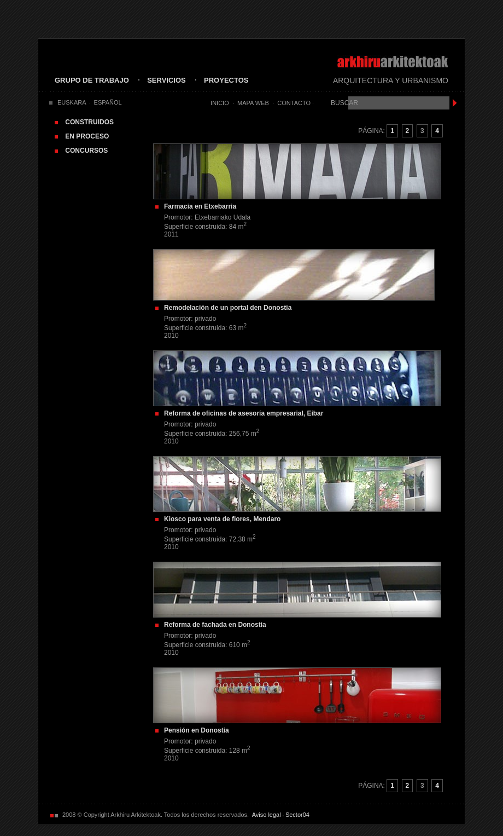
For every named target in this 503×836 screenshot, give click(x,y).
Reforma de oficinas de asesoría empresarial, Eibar (243, 413)
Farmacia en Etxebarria (200, 206)
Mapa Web (253, 103)
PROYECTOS (226, 80)
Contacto (294, 103)
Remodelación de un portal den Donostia (227, 308)
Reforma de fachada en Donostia (215, 625)
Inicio (219, 103)
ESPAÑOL (108, 102)
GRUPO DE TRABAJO (92, 80)
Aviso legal (266, 814)
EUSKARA (71, 102)
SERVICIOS (166, 80)
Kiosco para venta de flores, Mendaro (222, 519)
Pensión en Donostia (196, 730)
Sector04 (297, 814)
